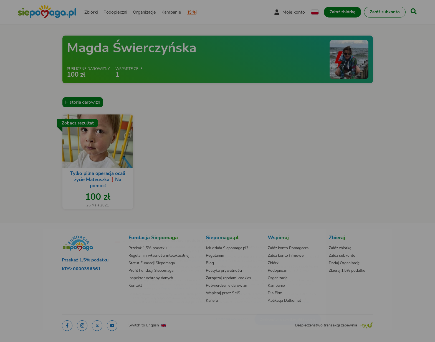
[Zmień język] (95, 232)
